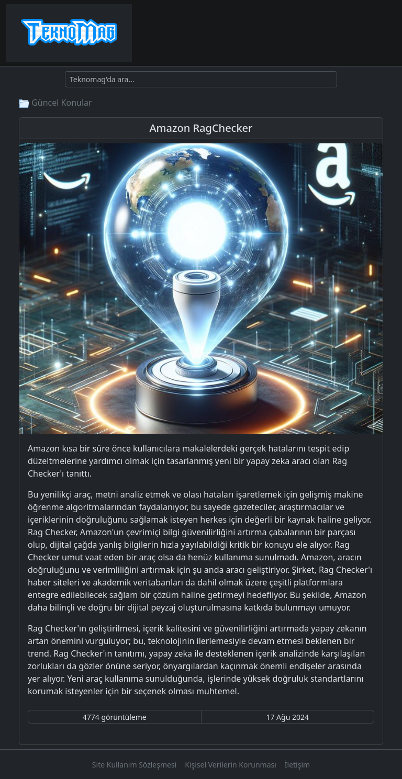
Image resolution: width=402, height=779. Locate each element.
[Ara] (201, 79)
